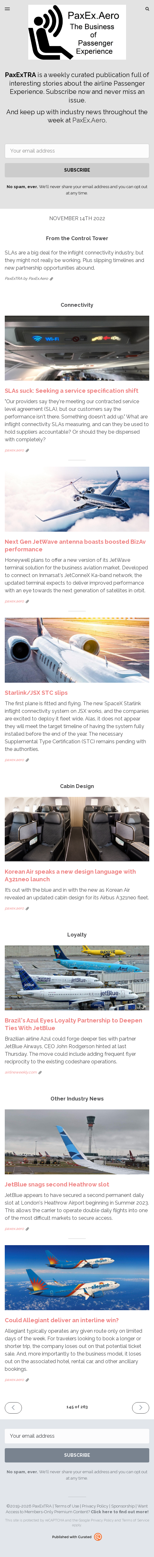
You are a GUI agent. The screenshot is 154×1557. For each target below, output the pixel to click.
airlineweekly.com (21, 1072)
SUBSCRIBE (77, 170)
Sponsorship (123, 1506)
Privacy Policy (95, 1506)
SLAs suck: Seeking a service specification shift (71, 390)
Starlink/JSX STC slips (36, 692)
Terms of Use (67, 1506)
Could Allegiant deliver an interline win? (62, 1320)
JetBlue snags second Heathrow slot (57, 1184)
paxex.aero (14, 450)
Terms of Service (135, 1520)
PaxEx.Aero (88, 120)
